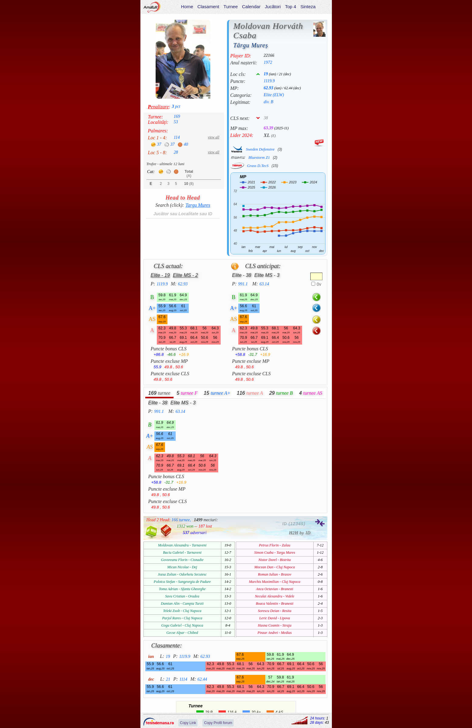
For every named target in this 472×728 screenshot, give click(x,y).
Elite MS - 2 (185, 275)
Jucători (273, 6)
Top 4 (290, 6)
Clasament (208, 6)
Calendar (251, 6)
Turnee (230, 6)
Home (187, 6)
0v (319, 284)
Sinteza (307, 6)
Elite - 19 (160, 275)
